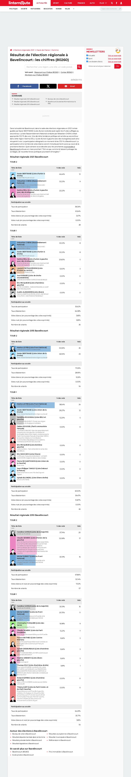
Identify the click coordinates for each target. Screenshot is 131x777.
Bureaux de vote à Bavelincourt (58, 99)
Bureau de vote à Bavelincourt (24, 734)
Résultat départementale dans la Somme (28, 737)
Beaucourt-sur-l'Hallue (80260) (46, 72)
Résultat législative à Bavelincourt (25, 743)
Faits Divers (35, 9)
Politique (13, 9)
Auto (92, 3)
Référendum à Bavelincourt (60, 740)
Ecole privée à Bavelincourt (23, 755)
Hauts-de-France (43, 50)
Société (24, 9)
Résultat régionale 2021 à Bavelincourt (26, 99)
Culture (68, 3)
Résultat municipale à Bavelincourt (62, 737)
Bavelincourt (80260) (20, 752)
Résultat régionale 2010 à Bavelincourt (27, 104)
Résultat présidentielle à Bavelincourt (27, 740)
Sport (56, 3)
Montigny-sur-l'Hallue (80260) (37, 75)
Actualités (41, 3)
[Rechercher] (111, 9)
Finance (81, 3)
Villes (67, 9)
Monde (59, 9)
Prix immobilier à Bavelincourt (61, 752)
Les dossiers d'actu (94, 62)
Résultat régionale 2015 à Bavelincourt (26, 101)
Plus (103, 3)
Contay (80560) (67, 72)
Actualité (90, 56)
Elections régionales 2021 (24, 50)
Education (48, 9)
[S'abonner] (103, 66)
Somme (55, 50)
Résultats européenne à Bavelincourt (63, 734)
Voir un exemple (114, 56)
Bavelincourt (52, 101)
